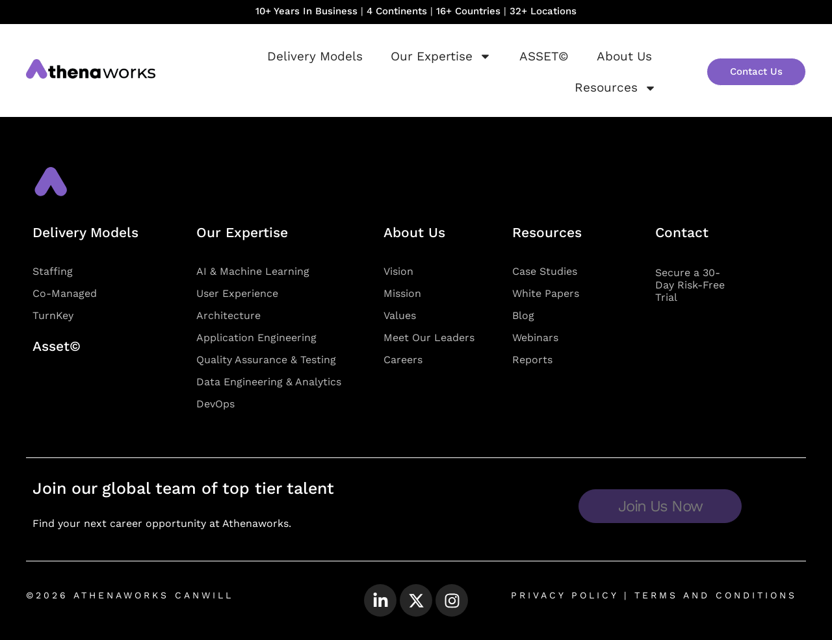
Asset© (56, 346)
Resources (615, 88)
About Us (624, 56)
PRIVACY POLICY (564, 595)
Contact (681, 232)
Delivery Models (315, 56)
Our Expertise (441, 56)
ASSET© (544, 56)
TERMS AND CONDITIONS (713, 595)
